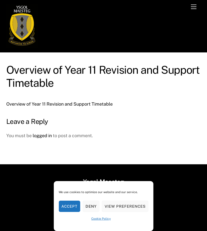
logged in (42, 135)
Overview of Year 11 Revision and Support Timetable (59, 104)
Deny (91, 206)
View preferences (125, 206)
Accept (69, 206)
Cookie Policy (101, 218)
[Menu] (194, 7)
